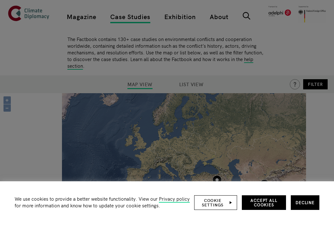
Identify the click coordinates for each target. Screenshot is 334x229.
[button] (215, 202)
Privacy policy (174, 198)
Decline (305, 202)
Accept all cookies (263, 202)
